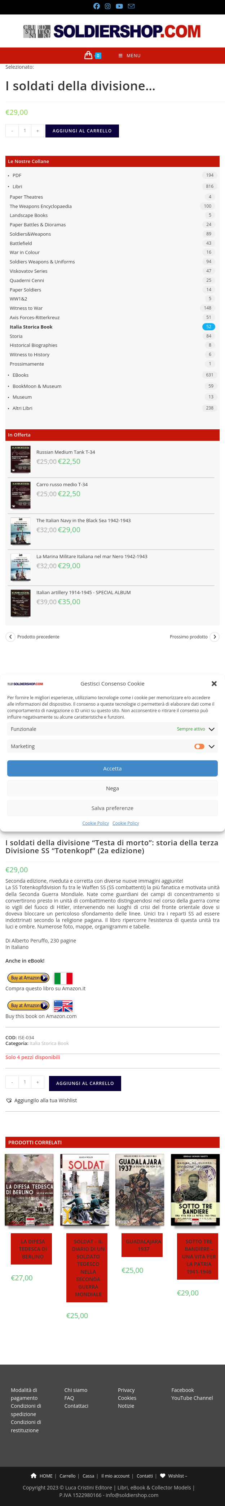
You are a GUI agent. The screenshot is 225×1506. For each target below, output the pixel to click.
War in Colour (25, 252)
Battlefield (21, 243)
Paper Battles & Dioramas (38, 224)
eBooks (20, 375)
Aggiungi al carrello (82, 131)
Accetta (112, 768)
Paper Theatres (26, 197)
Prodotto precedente (38, 637)
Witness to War (26, 308)
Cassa (88, 1469)
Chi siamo (76, 1383)
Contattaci (77, 1399)
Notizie (126, 1399)
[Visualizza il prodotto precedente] (10, 637)
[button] (214, 683)
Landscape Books (29, 215)
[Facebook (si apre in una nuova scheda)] (96, 6)
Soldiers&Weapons (30, 234)
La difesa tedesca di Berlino (33, 1249)
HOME (42, 1469)
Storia (16, 336)
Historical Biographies (33, 345)
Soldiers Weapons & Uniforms (42, 261)
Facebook (183, 1383)
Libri (17, 186)
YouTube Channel (192, 1391)
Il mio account (115, 1469)
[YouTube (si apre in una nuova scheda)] (119, 6)
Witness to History (29, 354)
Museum (22, 397)
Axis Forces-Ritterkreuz (34, 317)
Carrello (67, 1469)
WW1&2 (18, 298)
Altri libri (22, 408)
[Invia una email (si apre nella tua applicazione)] (129, 6)
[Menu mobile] (130, 56)
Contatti (145, 1469)
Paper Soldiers (25, 289)
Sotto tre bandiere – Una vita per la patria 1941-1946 (199, 1256)
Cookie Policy (96, 823)
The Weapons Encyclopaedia (41, 206)
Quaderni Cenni (27, 280)
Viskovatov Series (28, 271)
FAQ (69, 1391)
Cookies (127, 1391)
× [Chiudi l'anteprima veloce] (1, 1502)
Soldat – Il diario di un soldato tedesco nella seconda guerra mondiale (88, 1268)
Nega (112, 788)
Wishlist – (173, 1469)
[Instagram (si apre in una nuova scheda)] (107, 6)
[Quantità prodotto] (24, 130)
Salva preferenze (112, 807)
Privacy (126, 1383)
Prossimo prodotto (189, 637)
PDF (17, 175)
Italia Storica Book (31, 327)
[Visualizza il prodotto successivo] (214, 637)
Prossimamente (27, 364)
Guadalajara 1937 (143, 1245)
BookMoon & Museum (37, 386)
